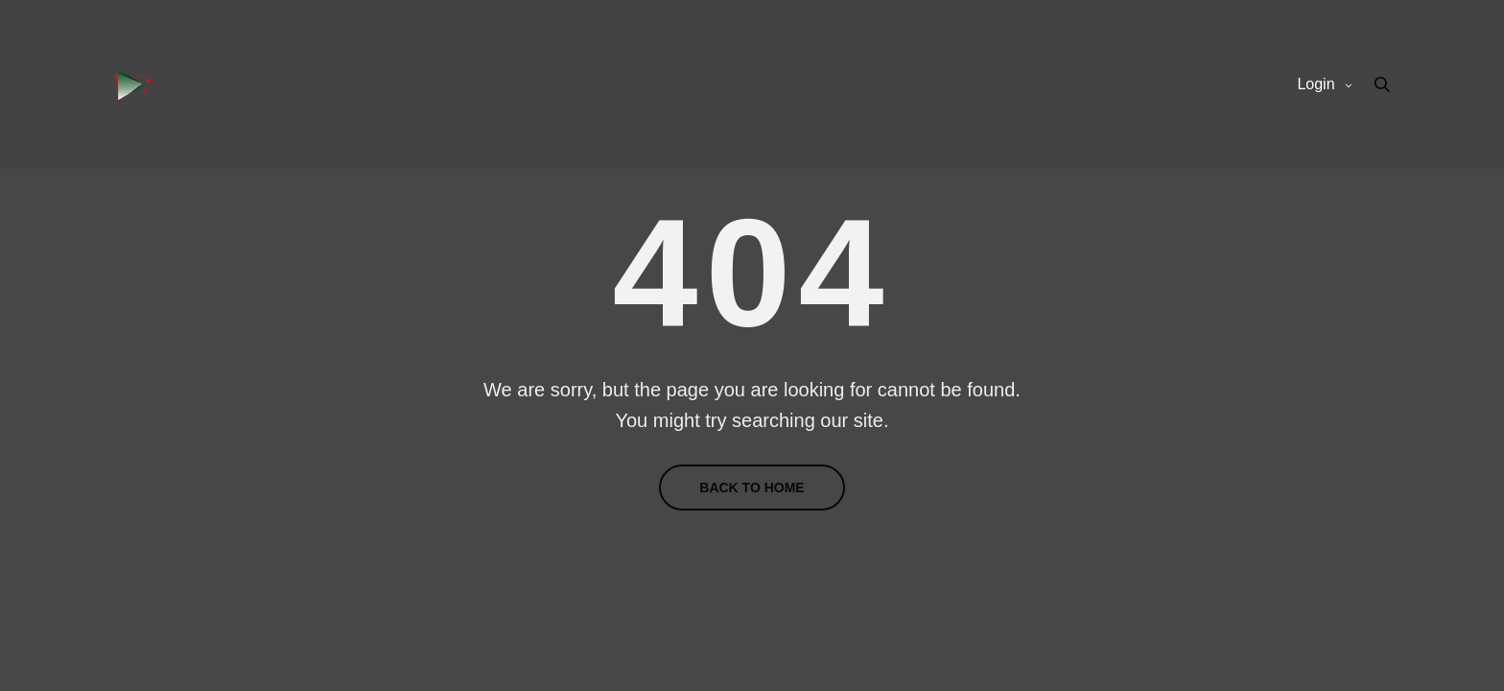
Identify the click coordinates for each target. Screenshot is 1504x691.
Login (1315, 84)
